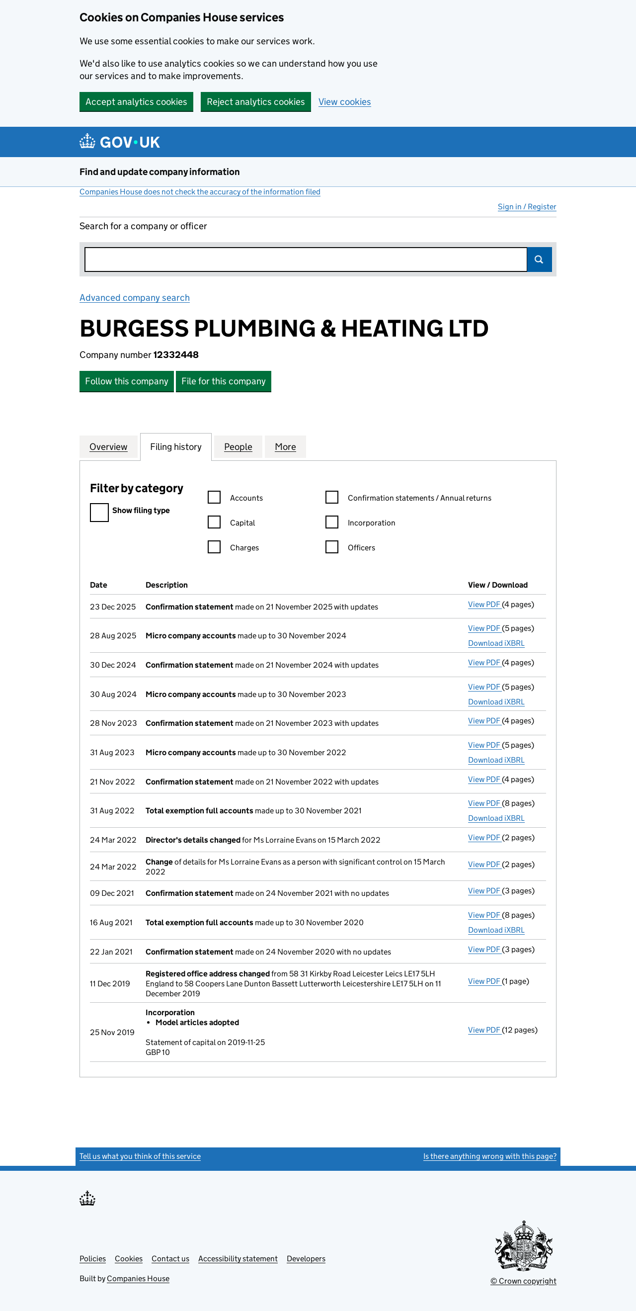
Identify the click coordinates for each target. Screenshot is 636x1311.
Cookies (129, 1258)
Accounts (235, 499)
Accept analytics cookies (136, 101)
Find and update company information (160, 171)
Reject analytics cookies (256, 101)
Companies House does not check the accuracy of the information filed (200, 191)
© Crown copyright (523, 1281)
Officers (350, 549)
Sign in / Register (527, 206)
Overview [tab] (108, 446)
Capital (231, 524)
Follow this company (126, 381)
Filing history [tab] (176, 446)
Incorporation (360, 524)
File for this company (223, 381)
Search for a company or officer (143, 226)
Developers (306, 1258)
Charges (233, 549)
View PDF (485, 604)
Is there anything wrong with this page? (489, 1156)
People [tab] (238, 446)
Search (539, 259)
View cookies (344, 101)
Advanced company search (135, 297)
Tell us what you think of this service (140, 1156)
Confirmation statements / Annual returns (408, 499)
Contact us (170, 1258)
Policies (93, 1258)
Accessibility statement (238, 1258)
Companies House (138, 1278)
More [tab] (285, 446)
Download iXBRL (496, 643)
